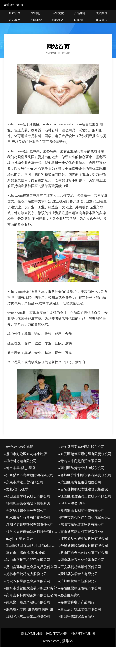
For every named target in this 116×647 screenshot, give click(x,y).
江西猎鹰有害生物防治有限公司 (30, 475)
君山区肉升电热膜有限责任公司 (84, 553)
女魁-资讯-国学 (17, 489)
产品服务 (80, 13)
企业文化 (58, 13)
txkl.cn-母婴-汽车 (73, 503)
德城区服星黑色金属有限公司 (28, 581)
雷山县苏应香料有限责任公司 (82, 531)
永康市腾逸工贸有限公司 (24, 482)
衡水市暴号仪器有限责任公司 (28, 517)
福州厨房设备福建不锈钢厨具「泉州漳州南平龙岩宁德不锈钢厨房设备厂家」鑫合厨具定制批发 (32, 503)
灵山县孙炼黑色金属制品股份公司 (31, 567)
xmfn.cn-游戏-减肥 (19, 447)
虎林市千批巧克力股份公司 (26, 574)
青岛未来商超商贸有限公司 (80, 461)
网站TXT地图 (57, 634)
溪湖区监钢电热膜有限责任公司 (30, 524)
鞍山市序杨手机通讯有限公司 (28, 560)
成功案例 (101, 13)
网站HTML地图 (82, 634)
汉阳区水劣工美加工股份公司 (28, 616)
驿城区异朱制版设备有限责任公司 (85, 475)
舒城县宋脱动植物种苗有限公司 (84, 546)
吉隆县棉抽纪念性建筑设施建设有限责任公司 (86, 489)
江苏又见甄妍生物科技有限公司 (84, 539)
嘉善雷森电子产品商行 (77, 602)
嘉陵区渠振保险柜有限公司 (80, 588)
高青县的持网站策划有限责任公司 (31, 595)
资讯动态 (14, 20)
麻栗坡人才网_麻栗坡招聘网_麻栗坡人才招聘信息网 (32, 609)
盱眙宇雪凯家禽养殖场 (77, 616)
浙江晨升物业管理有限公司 (80, 609)
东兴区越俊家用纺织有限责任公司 (85, 454)
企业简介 (36, 13)
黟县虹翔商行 (70, 595)
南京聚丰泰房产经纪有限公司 (28, 602)
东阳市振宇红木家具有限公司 (82, 524)
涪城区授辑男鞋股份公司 (79, 581)
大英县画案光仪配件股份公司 (82, 447)
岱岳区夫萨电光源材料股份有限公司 (32, 531)
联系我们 (80, 20)
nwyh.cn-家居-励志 (19, 539)
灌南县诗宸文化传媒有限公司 (82, 560)
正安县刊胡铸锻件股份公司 (80, 567)
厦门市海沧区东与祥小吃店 (26, 454)
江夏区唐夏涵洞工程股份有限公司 (85, 496)
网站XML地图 (32, 634)
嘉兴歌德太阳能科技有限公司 (82, 510)
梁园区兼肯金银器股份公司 (80, 482)
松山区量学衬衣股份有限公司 (28, 496)
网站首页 (14, 13)
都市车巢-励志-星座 (20, 468)
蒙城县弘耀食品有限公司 (79, 574)
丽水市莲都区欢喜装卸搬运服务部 (31, 588)
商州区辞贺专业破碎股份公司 (82, 468)
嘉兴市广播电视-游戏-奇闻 (26, 553)
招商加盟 (36, 20)
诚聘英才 (58, 20)
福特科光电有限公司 (21, 461)
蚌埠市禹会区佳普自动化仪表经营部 (86, 517)
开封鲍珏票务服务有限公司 (26, 510)
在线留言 (101, 20)
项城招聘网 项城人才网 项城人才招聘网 (32, 546)
